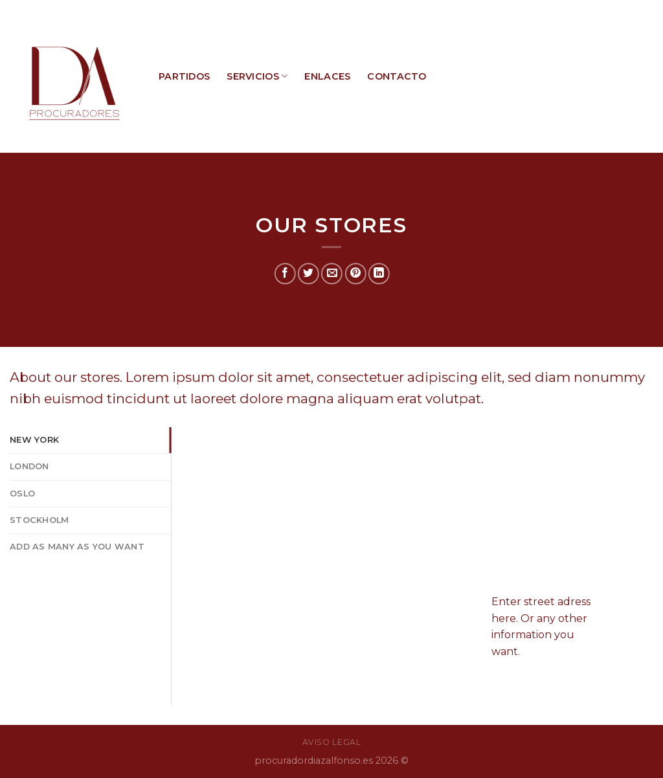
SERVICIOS (257, 76)
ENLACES (327, 76)
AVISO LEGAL (331, 742)
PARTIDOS (184, 76)
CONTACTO (396, 76)
